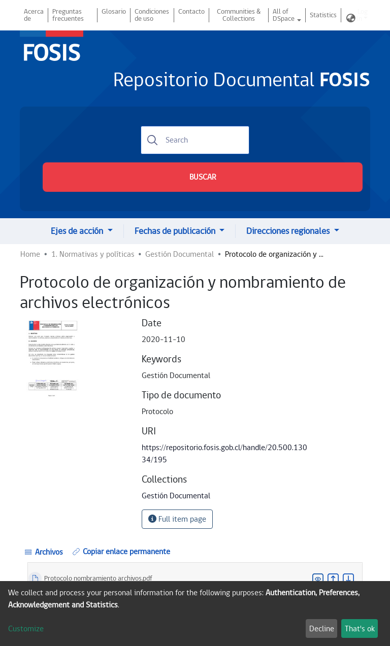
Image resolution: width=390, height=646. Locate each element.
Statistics (323, 15)
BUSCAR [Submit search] (202, 177)
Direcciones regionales (289, 231)
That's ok (360, 628)
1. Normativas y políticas (93, 254)
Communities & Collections (239, 15)
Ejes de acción (78, 231)
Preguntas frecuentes (68, 15)
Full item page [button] (177, 519)
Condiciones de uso (152, 15)
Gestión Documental (179, 254)
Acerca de (34, 15)
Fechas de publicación (176, 231)
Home (30, 254)
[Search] (195, 140)
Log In (362, 15)
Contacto (191, 11)
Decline (321, 628)
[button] (350, 18)
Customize (26, 628)
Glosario (114, 11)
